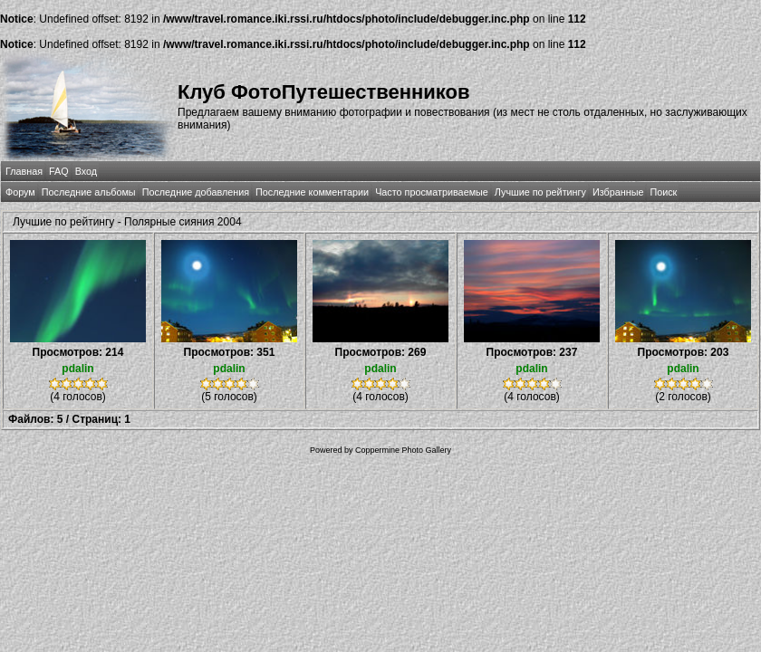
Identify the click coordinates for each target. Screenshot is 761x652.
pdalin (77, 368)
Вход (86, 171)
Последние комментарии (312, 192)
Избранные (617, 192)
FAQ (59, 171)
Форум (20, 192)
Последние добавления (195, 192)
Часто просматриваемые (431, 192)
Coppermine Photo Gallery (403, 450)
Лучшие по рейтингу (540, 192)
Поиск (663, 192)
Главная (24, 171)
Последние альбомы (89, 192)
